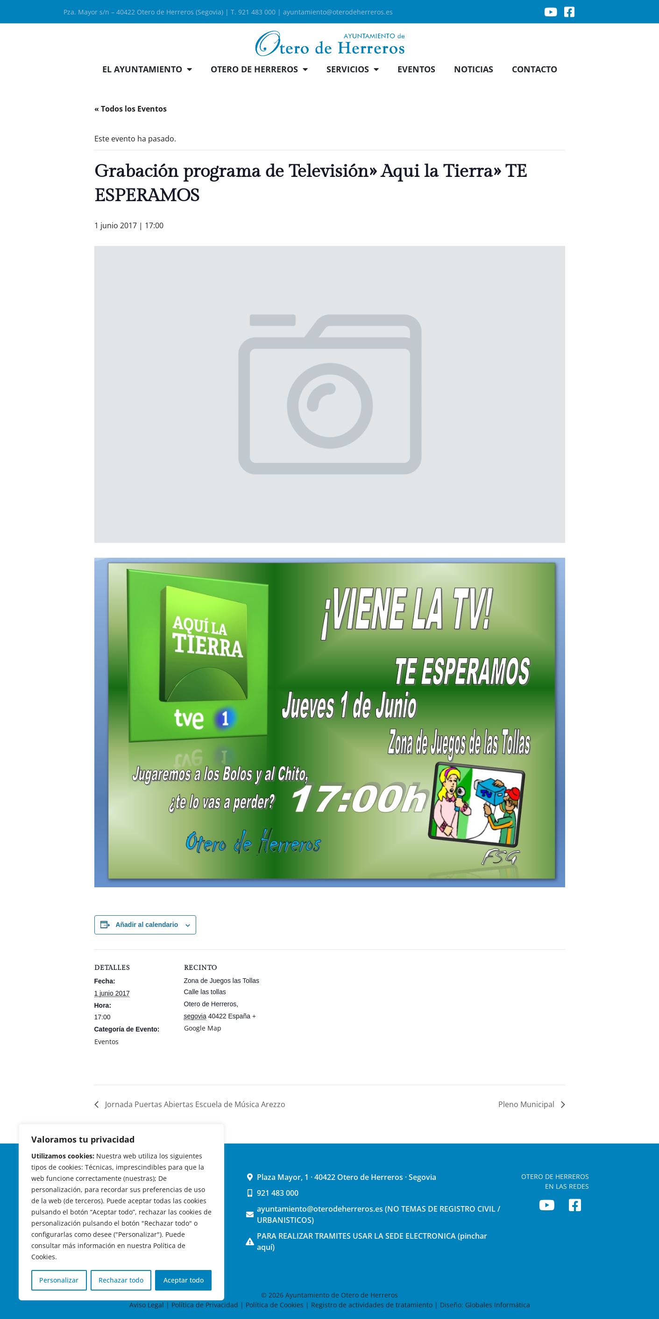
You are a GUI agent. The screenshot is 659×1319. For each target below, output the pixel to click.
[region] (121, 1212)
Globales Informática (497, 1304)
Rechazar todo (121, 1280)
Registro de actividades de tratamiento (371, 1304)
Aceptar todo (183, 1280)
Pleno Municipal (527, 1104)
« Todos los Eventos (130, 109)
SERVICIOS (352, 69)
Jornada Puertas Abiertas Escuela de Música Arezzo (194, 1104)
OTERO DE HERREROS (259, 69)
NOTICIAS (473, 69)
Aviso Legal (147, 1304)
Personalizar (58, 1280)
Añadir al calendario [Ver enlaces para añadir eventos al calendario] (146, 924)
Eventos (106, 1041)
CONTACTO (534, 69)
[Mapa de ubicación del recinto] (323, 1014)
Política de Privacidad (204, 1304)
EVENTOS (416, 69)
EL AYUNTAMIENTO (147, 69)
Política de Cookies (275, 1304)
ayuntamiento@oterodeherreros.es (338, 11)
